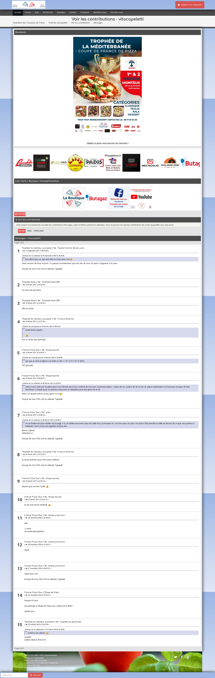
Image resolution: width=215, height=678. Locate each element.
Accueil (18, 12)
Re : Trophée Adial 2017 (49, 282)
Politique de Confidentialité (34, 658)
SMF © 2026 (38, 655)
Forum (28, 12)
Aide (37, 12)
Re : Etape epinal (50, 350)
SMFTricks (36, 665)
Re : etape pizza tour (54, 515)
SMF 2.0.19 (28, 655)
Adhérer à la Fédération (190, 4)
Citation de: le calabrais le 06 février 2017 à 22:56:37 (41, 383)
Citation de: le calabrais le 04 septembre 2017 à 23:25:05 (43, 256)
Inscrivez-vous (116, 12)
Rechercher (48, 12)
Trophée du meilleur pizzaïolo (37, 248)
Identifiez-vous (99, 12)
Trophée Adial (29, 282)
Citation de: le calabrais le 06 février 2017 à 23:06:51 (41, 420)
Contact (72, 12)
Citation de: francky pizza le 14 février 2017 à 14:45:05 (42, 357)
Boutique (61, 12)
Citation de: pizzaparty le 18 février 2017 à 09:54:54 (41, 326)
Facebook (84, 12)
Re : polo (46, 412)
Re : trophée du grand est (68, 622)
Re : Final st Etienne (64, 319)
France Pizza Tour (31, 350)
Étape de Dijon (51, 592)
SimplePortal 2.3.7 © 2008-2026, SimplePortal (41, 663)
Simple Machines (50, 655)
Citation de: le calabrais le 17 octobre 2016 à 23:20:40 (44, 629)
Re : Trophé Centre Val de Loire (69, 248)
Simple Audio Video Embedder (35, 660)
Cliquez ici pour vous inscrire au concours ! (107, 143)
